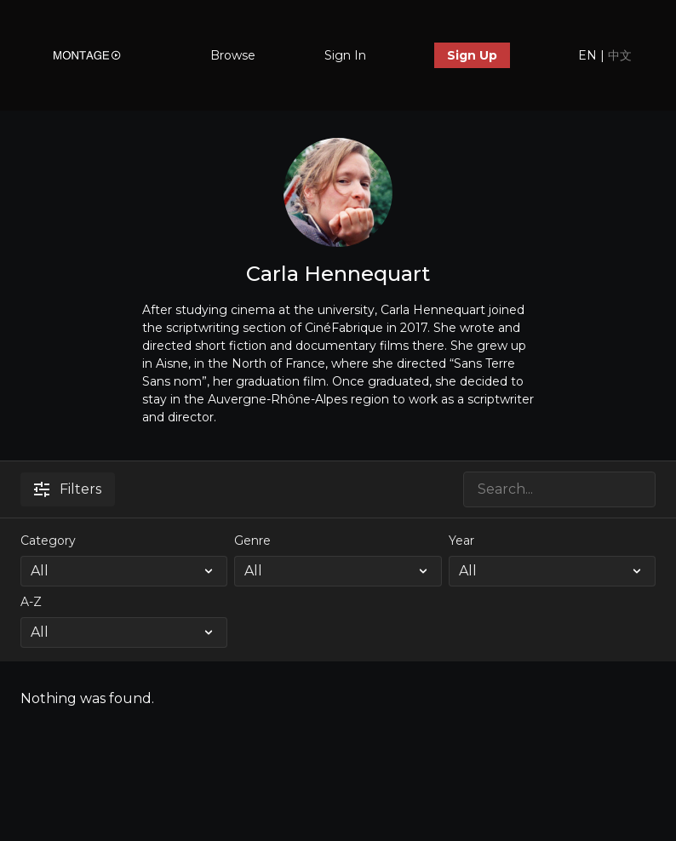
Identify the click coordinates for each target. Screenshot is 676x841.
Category (48, 540)
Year (461, 540)
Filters (67, 489)
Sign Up (472, 55)
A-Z (31, 601)
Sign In (345, 55)
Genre (252, 540)
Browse (232, 55)
